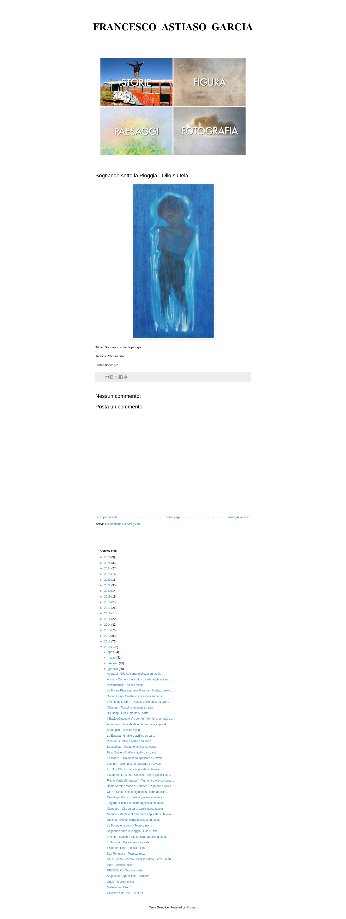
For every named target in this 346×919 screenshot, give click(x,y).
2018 (107, 602)
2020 (107, 590)
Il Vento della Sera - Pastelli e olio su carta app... (138, 701)
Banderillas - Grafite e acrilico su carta (131, 746)
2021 (107, 585)
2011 (107, 641)
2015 (107, 619)
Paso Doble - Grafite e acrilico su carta (131, 752)
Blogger (191, 907)
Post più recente (107, 517)
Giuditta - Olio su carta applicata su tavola (133, 819)
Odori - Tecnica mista (120, 881)
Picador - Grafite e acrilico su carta (129, 741)
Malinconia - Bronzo (119, 887)
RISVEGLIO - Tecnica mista (124, 870)
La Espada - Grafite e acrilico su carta (131, 735)
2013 (107, 630)
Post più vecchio (239, 517)
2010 (107, 647)
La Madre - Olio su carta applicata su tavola (134, 758)
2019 (107, 596)
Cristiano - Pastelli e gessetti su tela (130, 707)
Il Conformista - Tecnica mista (126, 848)
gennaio (113, 669)
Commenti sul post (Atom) (125, 524)
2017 (107, 608)
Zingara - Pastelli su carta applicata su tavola (135, 803)
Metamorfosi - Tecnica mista (125, 685)
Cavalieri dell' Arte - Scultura (125, 893)
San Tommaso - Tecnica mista (126, 853)
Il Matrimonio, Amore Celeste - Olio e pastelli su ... (139, 775)
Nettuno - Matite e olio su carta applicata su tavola (139, 814)
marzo (112, 657)
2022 (107, 579)
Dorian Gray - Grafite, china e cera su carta (134, 696)
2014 (107, 624)
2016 (107, 613)
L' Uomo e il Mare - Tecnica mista (128, 842)
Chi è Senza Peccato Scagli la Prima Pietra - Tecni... (140, 859)
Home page (173, 517)
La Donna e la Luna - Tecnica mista (129, 825)
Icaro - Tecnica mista (120, 865)
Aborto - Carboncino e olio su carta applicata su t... (139, 679)
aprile (112, 652)
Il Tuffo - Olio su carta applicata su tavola (133, 769)
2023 (107, 574)
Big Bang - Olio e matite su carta (127, 713)
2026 (107, 557)
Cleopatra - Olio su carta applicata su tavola (135, 808)
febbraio (113, 663)
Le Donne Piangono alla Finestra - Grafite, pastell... (140, 690)
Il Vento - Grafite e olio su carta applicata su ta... (137, 837)
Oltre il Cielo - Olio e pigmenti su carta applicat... (138, 792)
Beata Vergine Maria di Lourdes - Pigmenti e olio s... (140, 786)
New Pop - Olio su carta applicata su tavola (134, 797)
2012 (107, 636)
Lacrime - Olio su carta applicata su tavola (134, 763)
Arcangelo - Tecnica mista (123, 730)
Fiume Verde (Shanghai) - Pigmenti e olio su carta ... (140, 780)
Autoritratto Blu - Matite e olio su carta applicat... (137, 724)
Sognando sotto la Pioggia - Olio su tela (132, 831)
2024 (107, 568)
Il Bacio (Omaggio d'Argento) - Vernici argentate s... (140, 718)
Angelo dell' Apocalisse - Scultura (128, 876)
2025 (107, 563)
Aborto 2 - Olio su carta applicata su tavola (134, 673)
